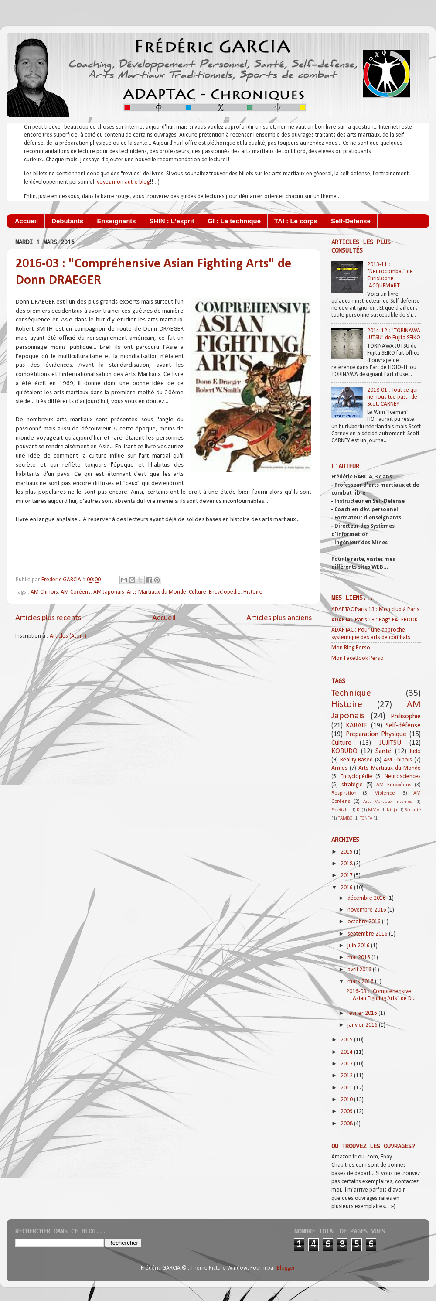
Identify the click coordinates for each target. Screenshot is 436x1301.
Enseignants (116, 221)
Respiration (344, 793)
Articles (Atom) (68, 636)
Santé (383, 751)
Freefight (340, 810)
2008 (347, 1124)
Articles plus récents (48, 618)
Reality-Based (356, 760)
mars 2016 (361, 981)
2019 (347, 852)
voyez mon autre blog (123, 182)
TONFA (366, 818)
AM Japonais (108, 592)
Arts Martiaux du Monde (156, 592)
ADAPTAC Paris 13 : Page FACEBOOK (374, 620)
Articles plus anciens (279, 618)
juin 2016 (359, 946)
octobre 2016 (364, 922)
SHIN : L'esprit (172, 221)
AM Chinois (44, 592)
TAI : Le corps (295, 221)
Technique (351, 693)
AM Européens (393, 785)
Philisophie (406, 716)
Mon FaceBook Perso (357, 658)
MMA (373, 810)
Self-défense (403, 725)
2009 (347, 1111)
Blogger (286, 1268)
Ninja (392, 810)
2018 (347, 864)
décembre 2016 (367, 898)
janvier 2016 (363, 1025)
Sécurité (413, 810)
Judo (415, 752)
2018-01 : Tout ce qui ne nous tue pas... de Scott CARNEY (392, 397)
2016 (347, 888)
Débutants (67, 221)
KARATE (357, 725)
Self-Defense (351, 221)
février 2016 (362, 1013)
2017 (347, 875)
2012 (347, 1076)
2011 (347, 1088)
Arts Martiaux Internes (387, 801)
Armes (339, 768)
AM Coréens (76, 592)
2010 (347, 1100)
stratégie (352, 785)
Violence (385, 793)
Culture (197, 592)
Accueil (26, 221)
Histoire (252, 592)
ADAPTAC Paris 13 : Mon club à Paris (375, 609)
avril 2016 (360, 970)
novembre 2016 (367, 910)
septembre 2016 (368, 934)
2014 (347, 1052)
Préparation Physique (376, 734)
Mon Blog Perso (350, 648)
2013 (347, 1064)
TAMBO (345, 818)
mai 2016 (359, 957)
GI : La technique (234, 221)
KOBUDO (344, 751)
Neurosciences (403, 776)
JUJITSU (390, 743)
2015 (347, 1040)
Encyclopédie (225, 592)
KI (359, 810)
